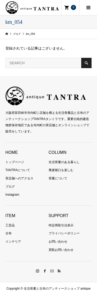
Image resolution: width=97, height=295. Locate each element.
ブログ (10, 186)
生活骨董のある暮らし (64, 162)
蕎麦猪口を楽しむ (61, 170)
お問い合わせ (58, 241)
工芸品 (10, 225)
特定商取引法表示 (61, 225)
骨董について (58, 178)
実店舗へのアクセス (19, 178)
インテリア (13, 241)
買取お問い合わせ (61, 250)
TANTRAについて (17, 170)
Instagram (12, 194)
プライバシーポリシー (64, 233)
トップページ (14, 162)
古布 (8, 233)
